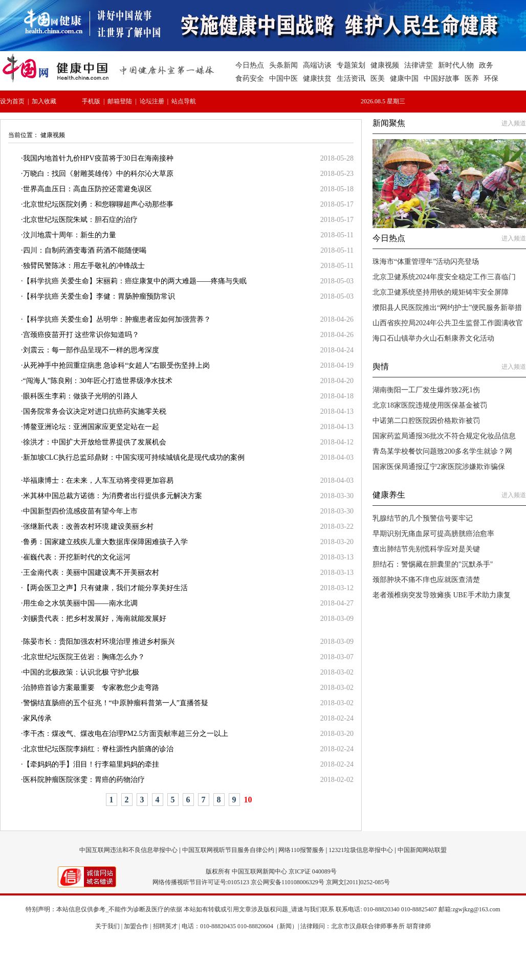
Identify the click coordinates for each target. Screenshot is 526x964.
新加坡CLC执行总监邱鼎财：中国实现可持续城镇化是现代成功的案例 (134, 457)
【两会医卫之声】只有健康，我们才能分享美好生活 (105, 588)
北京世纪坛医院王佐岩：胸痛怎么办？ (84, 657)
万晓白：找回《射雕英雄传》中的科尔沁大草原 (98, 173)
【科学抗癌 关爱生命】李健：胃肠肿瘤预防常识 (99, 296)
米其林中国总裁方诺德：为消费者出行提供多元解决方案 (112, 496)
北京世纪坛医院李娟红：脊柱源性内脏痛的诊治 (98, 749)
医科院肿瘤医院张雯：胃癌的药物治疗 (84, 779)
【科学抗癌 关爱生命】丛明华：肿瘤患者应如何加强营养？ (117, 319)
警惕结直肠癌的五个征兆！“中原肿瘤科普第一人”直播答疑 (115, 703)
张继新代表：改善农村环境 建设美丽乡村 (88, 526)
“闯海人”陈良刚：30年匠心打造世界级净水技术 (97, 381)
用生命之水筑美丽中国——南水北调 (80, 603)
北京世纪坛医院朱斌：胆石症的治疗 (80, 219)
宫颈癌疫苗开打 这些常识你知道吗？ (81, 335)
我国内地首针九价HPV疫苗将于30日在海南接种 (98, 158)
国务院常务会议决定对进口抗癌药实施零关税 (94, 411)
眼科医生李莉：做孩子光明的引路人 (80, 396)
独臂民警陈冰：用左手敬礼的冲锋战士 (84, 266)
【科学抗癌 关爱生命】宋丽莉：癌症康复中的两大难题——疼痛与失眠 (135, 281)
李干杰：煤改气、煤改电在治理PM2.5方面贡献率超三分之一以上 (126, 733)
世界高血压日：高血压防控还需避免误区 (87, 189)
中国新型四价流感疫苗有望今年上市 (80, 511)
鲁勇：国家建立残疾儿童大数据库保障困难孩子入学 (105, 542)
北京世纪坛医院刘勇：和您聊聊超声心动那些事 (98, 204)
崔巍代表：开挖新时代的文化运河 (76, 557)
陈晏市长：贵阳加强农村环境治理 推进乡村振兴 (99, 641)
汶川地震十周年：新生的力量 (69, 235)
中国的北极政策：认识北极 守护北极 (81, 672)
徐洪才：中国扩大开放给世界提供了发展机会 (94, 442)
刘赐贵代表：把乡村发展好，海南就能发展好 (94, 618)
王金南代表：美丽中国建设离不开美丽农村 (91, 572)
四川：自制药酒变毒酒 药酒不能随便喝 (85, 250)
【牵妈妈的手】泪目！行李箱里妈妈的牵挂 (91, 764)
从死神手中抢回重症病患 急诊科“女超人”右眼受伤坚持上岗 (116, 365)
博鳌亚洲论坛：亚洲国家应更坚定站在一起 (91, 427)
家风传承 (37, 718)
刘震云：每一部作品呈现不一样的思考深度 (91, 350)
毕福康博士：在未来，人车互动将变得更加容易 (98, 480)
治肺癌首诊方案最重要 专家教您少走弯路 (91, 687)
